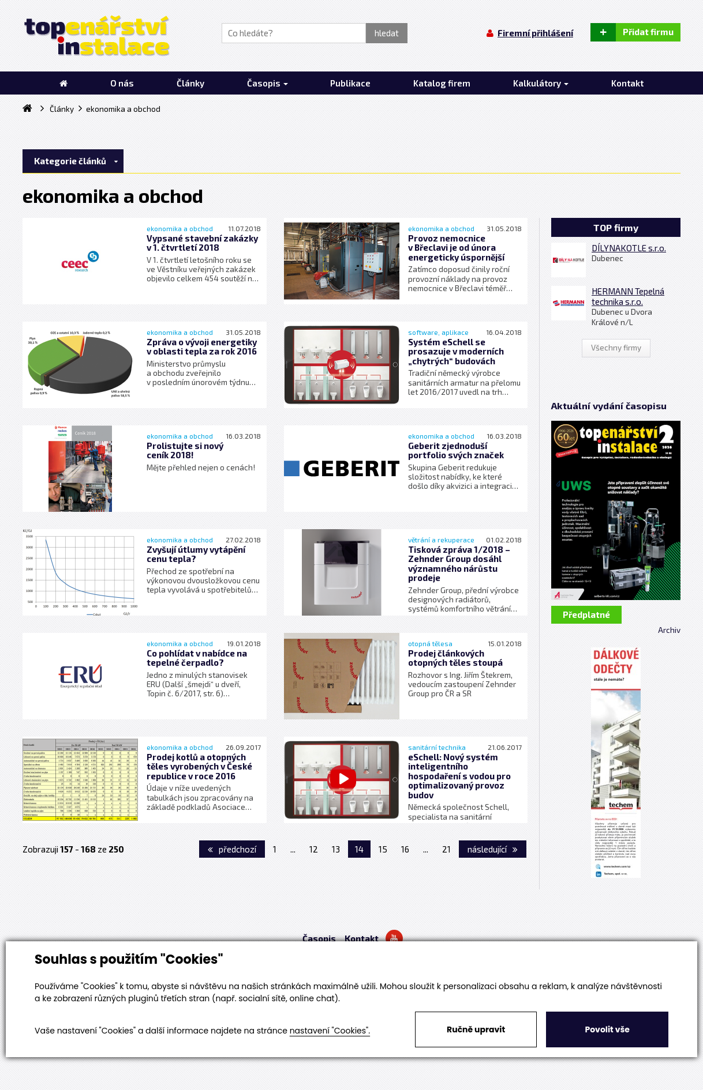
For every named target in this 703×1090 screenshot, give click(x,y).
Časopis (319, 938)
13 (336, 849)
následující (493, 849)
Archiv (669, 630)
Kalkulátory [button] (541, 83)
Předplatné (586, 614)
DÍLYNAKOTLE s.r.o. (629, 248)
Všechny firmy (616, 347)
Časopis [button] (267, 83)
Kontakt (362, 938)
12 (313, 849)
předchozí (232, 849)
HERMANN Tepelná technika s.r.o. (628, 296)
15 (383, 849)
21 (446, 849)
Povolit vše (607, 1029)
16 (405, 849)
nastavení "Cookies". (330, 1030)
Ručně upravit (476, 1029)
